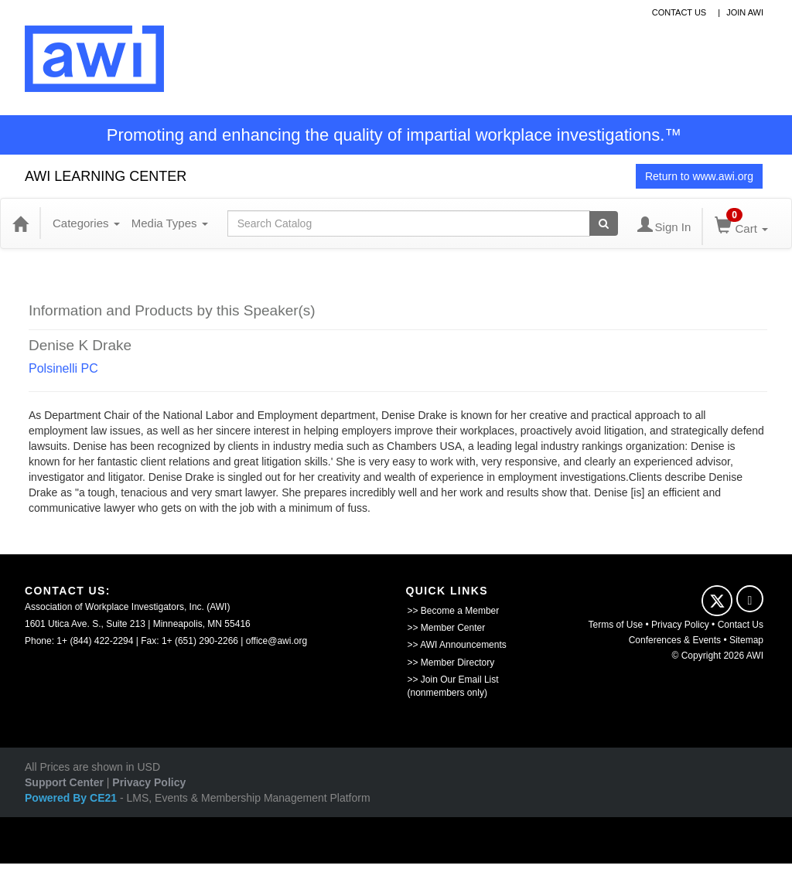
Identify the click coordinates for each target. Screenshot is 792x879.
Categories (86, 223)
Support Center (64, 782)
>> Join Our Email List (453, 679)
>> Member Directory (451, 662)
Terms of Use (616, 624)
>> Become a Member (454, 610)
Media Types (169, 223)
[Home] (20, 223)
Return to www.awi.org (699, 176)
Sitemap (746, 640)
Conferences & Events (675, 640)
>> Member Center (447, 627)
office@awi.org (276, 640)
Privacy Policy (680, 624)
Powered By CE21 (72, 798)
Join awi (744, 12)
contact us (679, 12)
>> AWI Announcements (457, 644)
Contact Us (740, 624)
